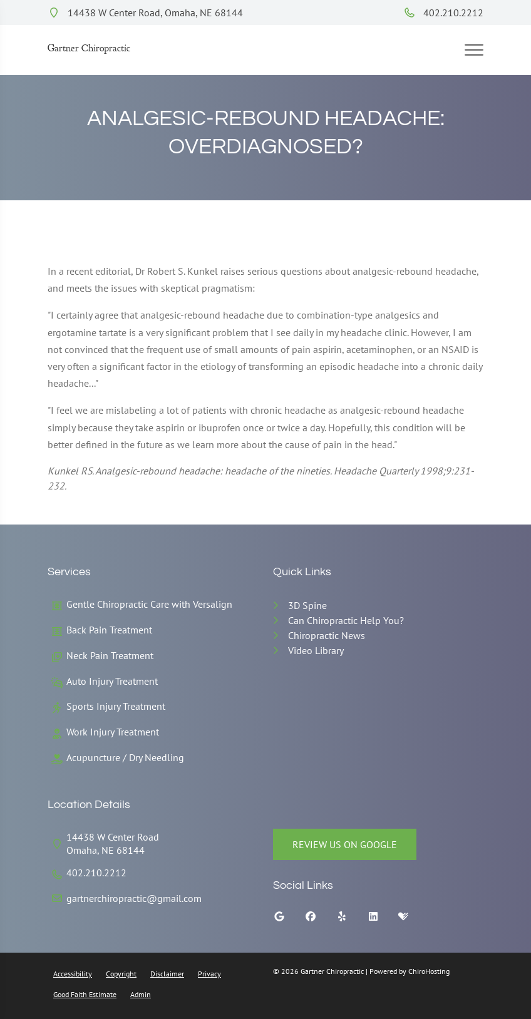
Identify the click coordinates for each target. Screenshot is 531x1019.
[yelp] (351, 919)
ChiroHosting (429, 971)
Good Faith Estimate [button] (84, 994)
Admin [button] (140, 994)
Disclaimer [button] (167, 973)
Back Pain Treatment (109, 629)
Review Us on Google (344, 844)
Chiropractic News (326, 635)
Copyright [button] (121, 973)
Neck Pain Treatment (109, 655)
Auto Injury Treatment (112, 681)
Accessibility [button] (72, 973)
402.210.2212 (443, 12)
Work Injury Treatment (112, 731)
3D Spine (307, 605)
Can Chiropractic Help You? (346, 620)
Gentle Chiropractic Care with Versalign (149, 604)
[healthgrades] (412, 919)
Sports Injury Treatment (115, 706)
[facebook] (320, 919)
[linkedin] (382, 919)
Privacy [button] (209, 973)
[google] (288, 919)
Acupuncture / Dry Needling (125, 757)
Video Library (316, 650)
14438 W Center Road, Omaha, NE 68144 (145, 12)
